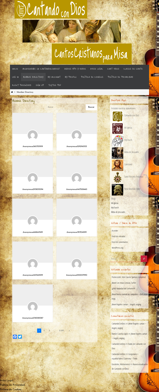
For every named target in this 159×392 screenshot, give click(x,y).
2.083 (61, 331)
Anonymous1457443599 (33, 275)
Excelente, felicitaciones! (121, 364)
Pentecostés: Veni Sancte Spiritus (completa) (129, 277)
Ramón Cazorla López (120, 334)
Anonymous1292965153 (76, 147)
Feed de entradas (119, 236)
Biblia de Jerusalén (118, 212)
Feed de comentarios (120, 242)
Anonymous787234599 (77, 232)
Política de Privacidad (12, 385)
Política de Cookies (10, 390)
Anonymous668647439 (33, 232)
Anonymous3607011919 (33, 147)
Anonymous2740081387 (32, 318)
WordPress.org (118, 247)
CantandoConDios (119, 323)
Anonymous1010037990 (76, 275)
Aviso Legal (6, 381)
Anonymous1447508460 (76, 189)
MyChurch (115, 207)
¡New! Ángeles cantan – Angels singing (127, 304)
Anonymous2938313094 (32, 189)
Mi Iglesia (115, 203)
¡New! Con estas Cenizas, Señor (124, 283)
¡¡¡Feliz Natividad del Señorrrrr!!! (124, 288)
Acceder (115, 230)
